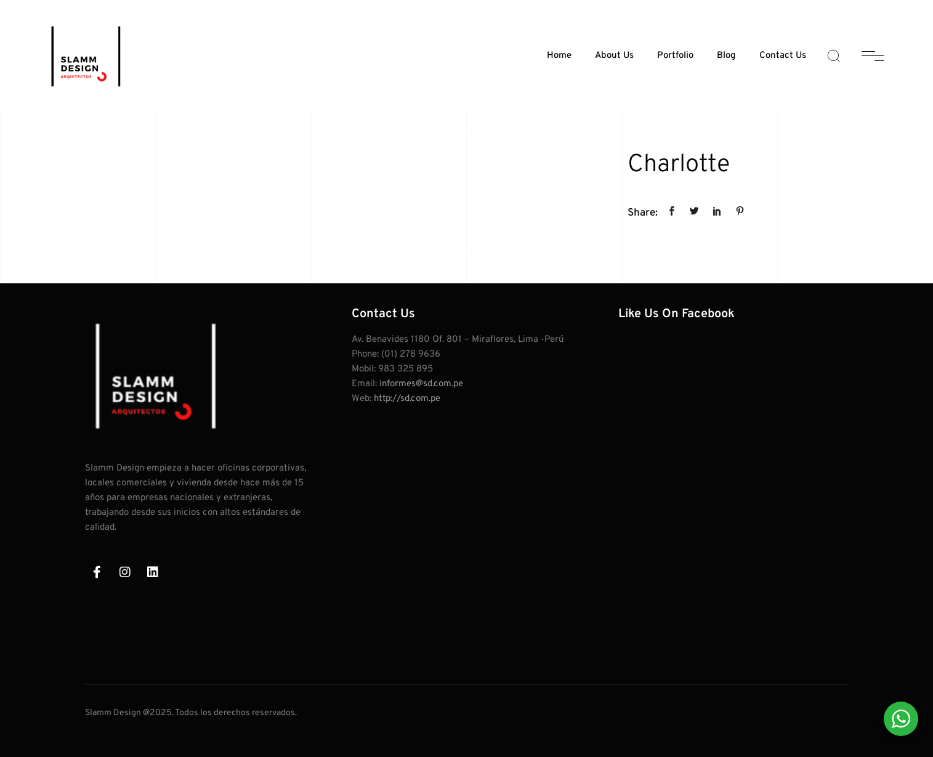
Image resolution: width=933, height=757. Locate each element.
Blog (726, 56)
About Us (614, 56)
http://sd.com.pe (407, 399)
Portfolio (675, 56)
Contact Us (782, 56)
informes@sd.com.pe (421, 384)
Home (559, 56)
